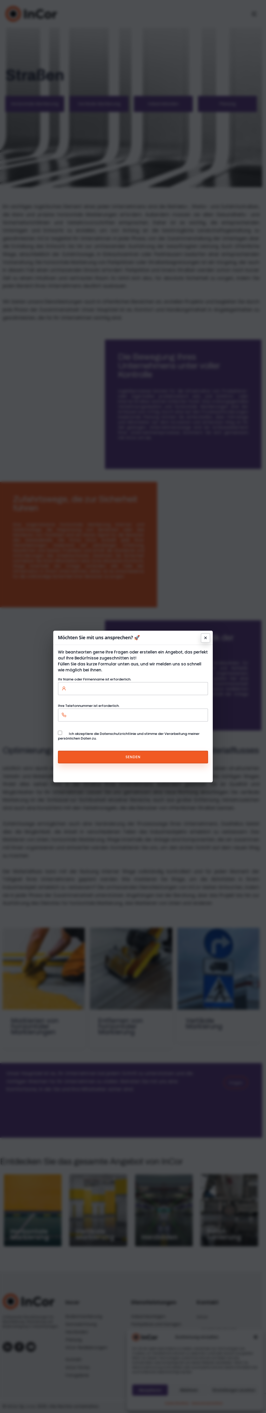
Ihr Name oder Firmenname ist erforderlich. (133, 684)
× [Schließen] (205, 638)
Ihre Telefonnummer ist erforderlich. (133, 710)
